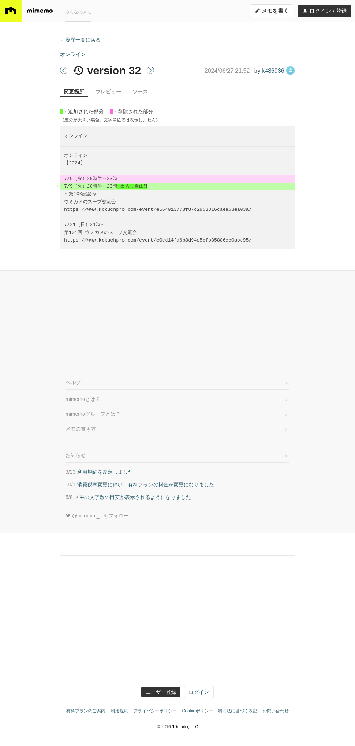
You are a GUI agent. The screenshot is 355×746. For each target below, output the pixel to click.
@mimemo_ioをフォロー (97, 516)
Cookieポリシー (197, 710)
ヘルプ (73, 382)
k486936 (278, 71)
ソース (140, 92)
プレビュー (108, 92)
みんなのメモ (78, 11)
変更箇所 (74, 92)
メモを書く (272, 11)
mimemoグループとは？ (93, 414)
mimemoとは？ (83, 399)
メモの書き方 (81, 429)
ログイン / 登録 (324, 11)
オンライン (72, 54)
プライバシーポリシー (155, 710)
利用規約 (119, 710)
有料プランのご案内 (85, 710)
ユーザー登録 (161, 692)
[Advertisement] (177, 323)
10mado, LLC (185, 726)
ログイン (199, 692)
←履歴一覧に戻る (80, 40)
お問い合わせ (276, 710)
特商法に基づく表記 (237, 710)
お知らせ (76, 455)
